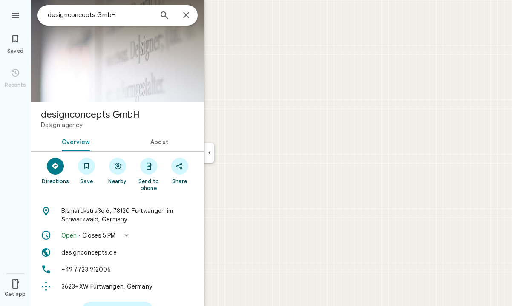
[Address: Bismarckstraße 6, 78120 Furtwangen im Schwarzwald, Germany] (117, 215)
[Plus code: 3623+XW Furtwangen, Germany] (117, 286)
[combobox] (100, 15)
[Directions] (55, 170)
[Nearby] (117, 170)
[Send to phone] (148, 174)
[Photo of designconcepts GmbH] (117, 51)
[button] (117, 235)
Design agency (61, 125)
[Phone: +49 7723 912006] (117, 269)
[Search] (164, 16)
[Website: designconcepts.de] (117, 252)
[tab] (74, 141)
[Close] (186, 15)
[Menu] (15, 14)
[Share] (179, 170)
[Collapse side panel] (209, 153)
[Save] (86, 170)
